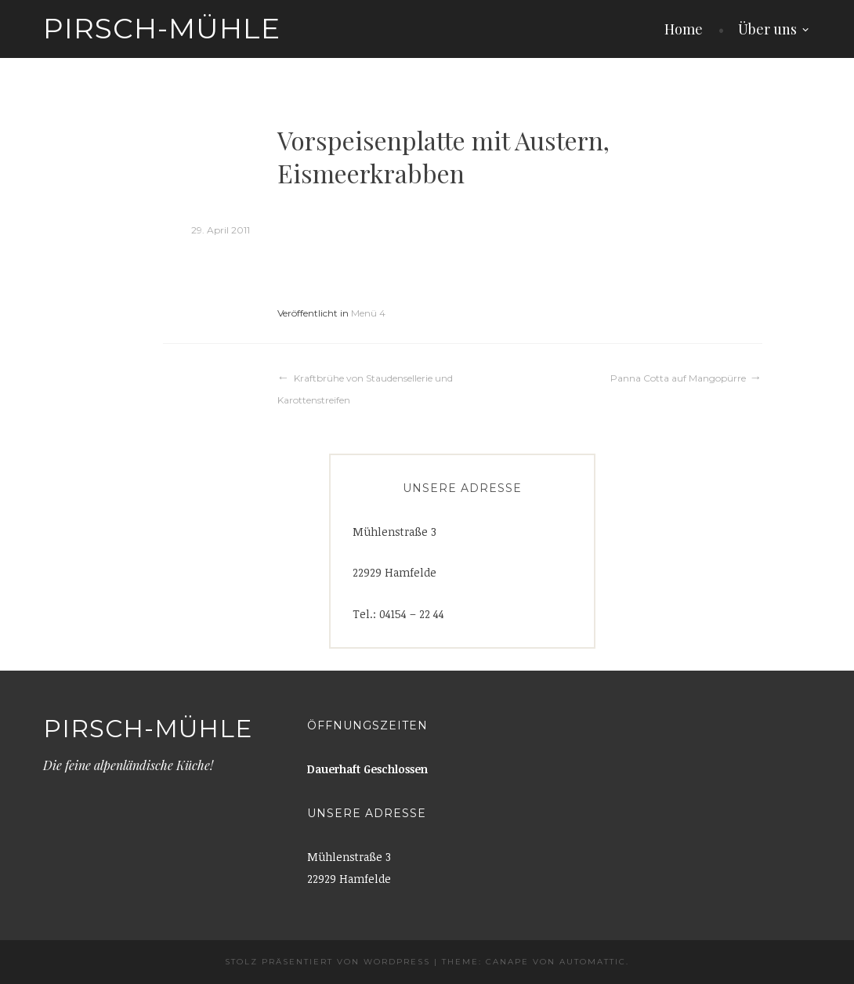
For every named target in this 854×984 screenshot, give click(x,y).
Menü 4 (368, 313)
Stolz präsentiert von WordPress (327, 962)
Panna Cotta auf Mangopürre (678, 378)
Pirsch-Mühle (161, 28)
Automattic (592, 962)
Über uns (767, 29)
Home (683, 29)
